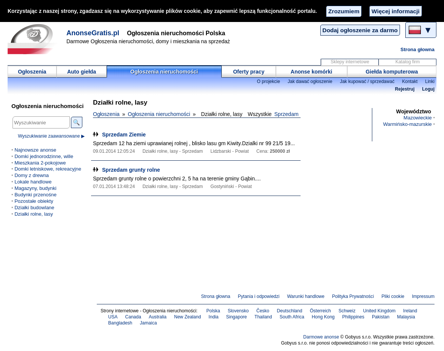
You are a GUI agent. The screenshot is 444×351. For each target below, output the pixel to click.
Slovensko (238, 310)
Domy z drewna (31, 175)
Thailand (263, 317)
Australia (158, 317)
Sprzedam (286, 114)
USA (113, 317)
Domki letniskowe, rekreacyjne (47, 169)
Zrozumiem (343, 11)
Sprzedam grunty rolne (131, 170)
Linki (430, 81)
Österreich (320, 310)
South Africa (292, 317)
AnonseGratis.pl (92, 33)
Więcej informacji (395, 11)
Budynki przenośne (35, 194)
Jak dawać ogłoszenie (310, 81)
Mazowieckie (417, 118)
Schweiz (347, 310)
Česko (262, 310)
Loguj (428, 89)
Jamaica (148, 323)
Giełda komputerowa (391, 72)
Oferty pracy (248, 72)
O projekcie (268, 81)
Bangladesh (120, 323)
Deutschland (289, 310)
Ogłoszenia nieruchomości (164, 72)
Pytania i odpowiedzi (259, 296)
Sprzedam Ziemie (124, 135)
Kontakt (409, 81)
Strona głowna (417, 49)
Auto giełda (81, 72)
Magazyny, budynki (35, 188)
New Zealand (187, 317)
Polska (213, 310)
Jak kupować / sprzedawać (367, 81)
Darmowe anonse (321, 337)
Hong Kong (323, 317)
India (214, 317)
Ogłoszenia (32, 72)
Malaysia (406, 317)
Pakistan (380, 317)
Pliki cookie (392, 296)
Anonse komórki (311, 72)
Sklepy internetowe (350, 61)
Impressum (423, 296)
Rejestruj (405, 89)
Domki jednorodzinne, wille (43, 156)
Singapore (236, 317)
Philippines (353, 317)
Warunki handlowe (305, 296)
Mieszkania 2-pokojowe (40, 163)
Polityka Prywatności (353, 296)
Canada (133, 317)
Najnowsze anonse (35, 150)
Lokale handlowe (33, 182)
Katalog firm (407, 61)
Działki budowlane (34, 207)
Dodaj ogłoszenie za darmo (360, 30)
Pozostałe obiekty (33, 201)
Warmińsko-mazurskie (407, 124)
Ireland (410, 310)
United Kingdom (379, 310)
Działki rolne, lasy (33, 214)
